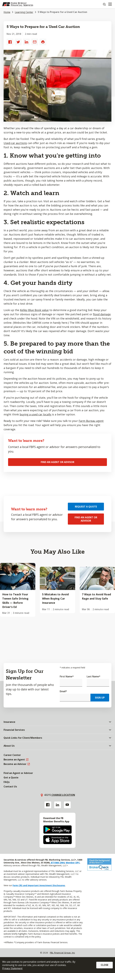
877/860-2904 (57, 862)
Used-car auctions (15, 143)
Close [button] (104, 965)
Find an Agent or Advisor (57, 462)
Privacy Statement (12, 968)
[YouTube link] (67, 804)
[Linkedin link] (57, 804)
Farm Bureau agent (91, 421)
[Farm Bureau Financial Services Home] (17, 4)
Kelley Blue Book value (34, 310)
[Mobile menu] (110, 4)
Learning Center (24, 12)
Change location (63, 795)
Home (7, 12)
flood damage (102, 314)
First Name (67, 676)
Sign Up (100, 697)
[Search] (104, 4)
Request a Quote (86, 506)
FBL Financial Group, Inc (62, 952)
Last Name (93, 676)
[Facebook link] (47, 804)
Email (63, 691)
